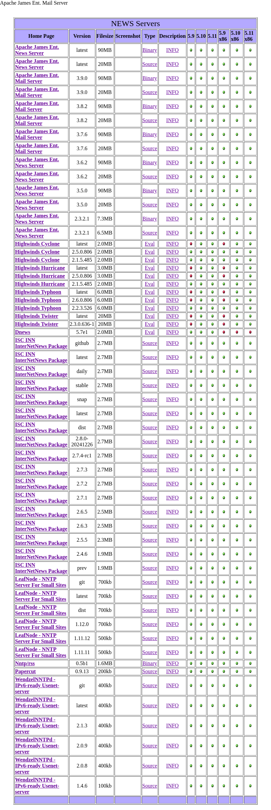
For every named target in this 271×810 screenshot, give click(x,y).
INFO (172, 50)
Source (149, 64)
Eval (149, 244)
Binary (149, 50)
